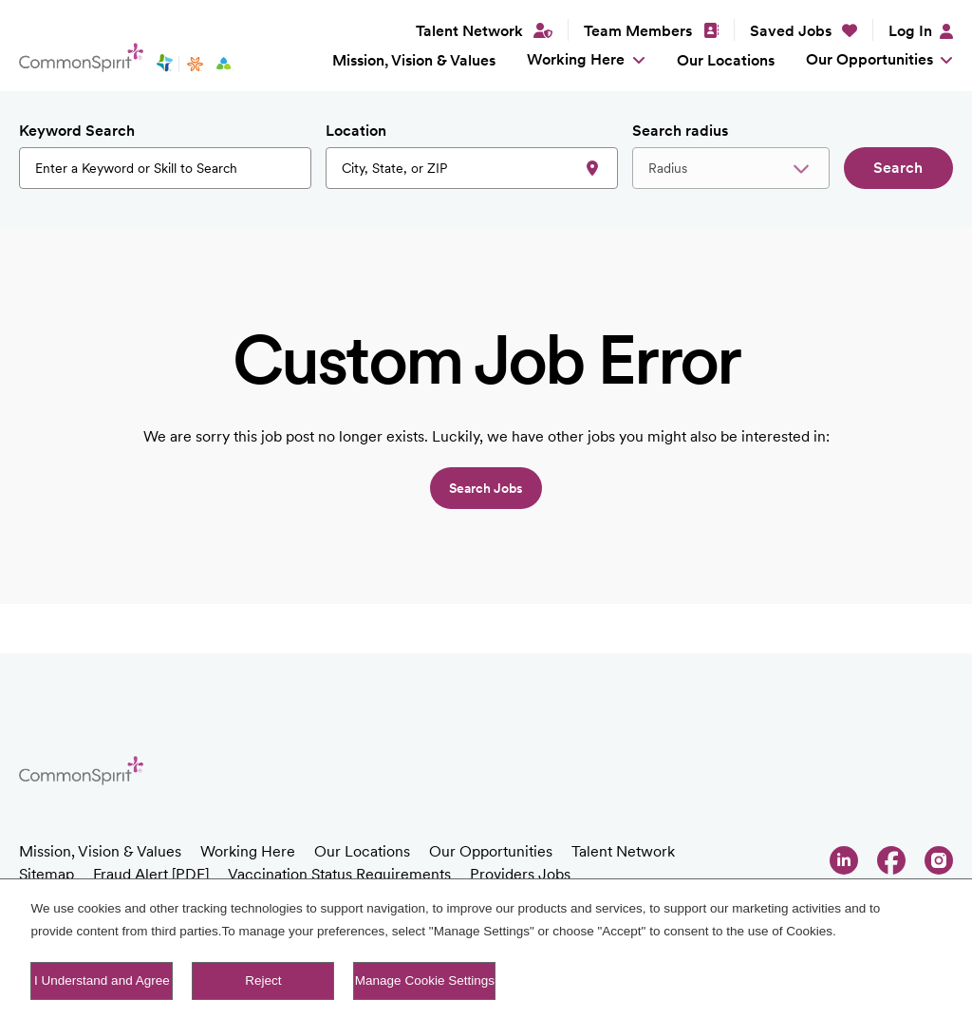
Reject (263, 982)
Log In (910, 31)
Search (898, 168)
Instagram (939, 860)
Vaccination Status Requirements (339, 874)
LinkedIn (844, 860)
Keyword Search (77, 131)
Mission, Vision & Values (413, 60)
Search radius (680, 131)
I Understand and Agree (102, 982)
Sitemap (46, 874)
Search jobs (486, 488)
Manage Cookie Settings (425, 982)
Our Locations (726, 60)
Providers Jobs (520, 874)
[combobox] (472, 168)
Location (356, 131)
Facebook (891, 860)
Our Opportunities (869, 59)
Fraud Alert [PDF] (151, 874)
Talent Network (623, 851)
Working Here (576, 59)
